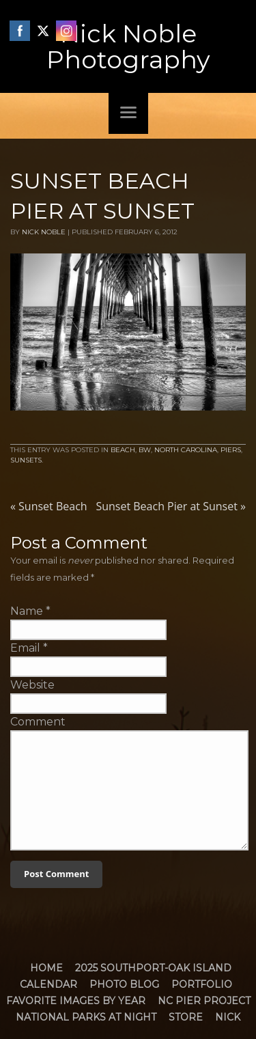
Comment (38, 721)
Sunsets (26, 460)
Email (25, 647)
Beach (123, 449)
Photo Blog (124, 984)
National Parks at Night (86, 1017)
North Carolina (185, 449)
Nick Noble (44, 231)
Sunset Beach (48, 506)
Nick (227, 1017)
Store (186, 1017)
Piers (231, 449)
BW (145, 449)
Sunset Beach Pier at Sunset (171, 506)
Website (32, 684)
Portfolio (201, 984)
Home (46, 968)
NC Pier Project (204, 1001)
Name (26, 611)
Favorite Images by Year (75, 1001)
